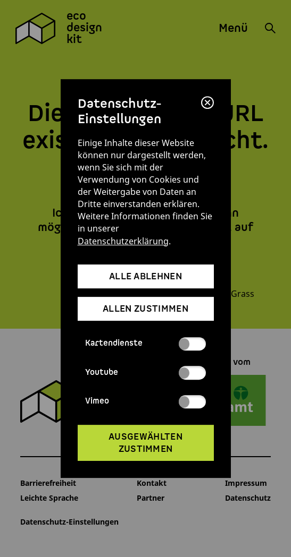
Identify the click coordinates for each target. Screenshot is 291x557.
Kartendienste (145, 344)
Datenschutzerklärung (123, 241)
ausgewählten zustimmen (145, 443)
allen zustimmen (145, 309)
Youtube (145, 373)
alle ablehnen (145, 276)
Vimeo (145, 402)
